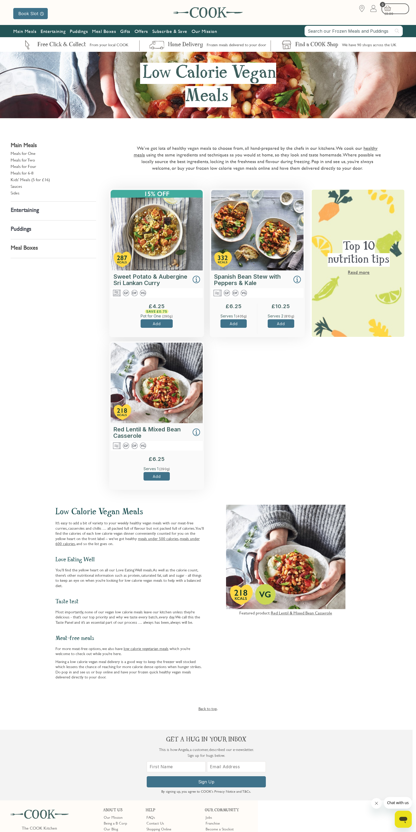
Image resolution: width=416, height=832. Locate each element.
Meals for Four (23, 166)
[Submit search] (397, 32)
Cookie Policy (76, 819)
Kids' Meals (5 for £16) (30, 179)
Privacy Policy (53, 819)
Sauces (16, 186)
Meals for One (23, 153)
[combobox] (353, 32)
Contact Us (155, 752)
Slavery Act (97, 819)
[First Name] (308, 772)
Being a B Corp (115, 752)
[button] (196, 280)
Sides (15, 193)
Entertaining (53, 32)
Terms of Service (128, 824)
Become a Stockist (220, 758)
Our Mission (204, 32)
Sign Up (337, 787)
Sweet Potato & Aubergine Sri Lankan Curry (150, 279)
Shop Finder (113, 764)
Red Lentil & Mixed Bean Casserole (147, 432)
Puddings (79, 32)
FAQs (150, 746)
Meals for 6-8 (22, 173)
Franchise (213, 752)
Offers (141, 32)
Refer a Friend (217, 776)
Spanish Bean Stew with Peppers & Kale (247, 279)
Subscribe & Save (169, 32)
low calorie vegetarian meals (146, 648)
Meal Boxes (104, 32)
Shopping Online (158, 758)
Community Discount (222, 770)
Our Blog (111, 758)
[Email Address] (365, 772)
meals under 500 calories (158, 538)
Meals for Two (23, 160)
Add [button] (157, 323)
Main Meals (24, 32)
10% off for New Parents (225, 764)
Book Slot (31, 13)
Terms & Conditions (25, 819)
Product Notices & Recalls (166, 776)
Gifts (125, 32)
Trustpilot (235, 785)
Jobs (209, 746)
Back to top (207, 708)
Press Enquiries (157, 770)
